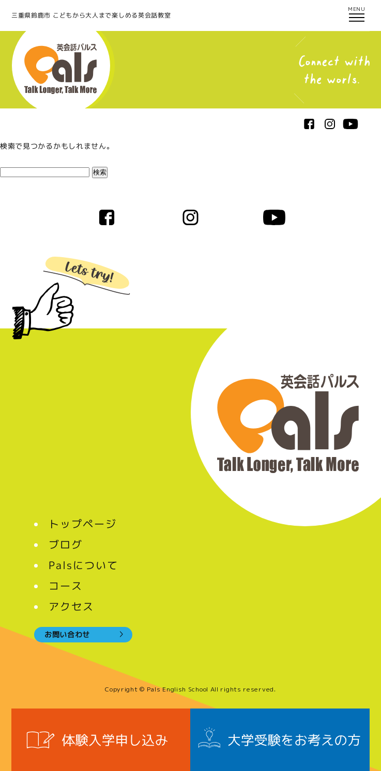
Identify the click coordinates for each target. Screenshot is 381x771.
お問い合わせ (67, 634)
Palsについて (83, 565)
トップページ (83, 523)
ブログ (66, 544)
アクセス (71, 606)
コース (66, 585)
